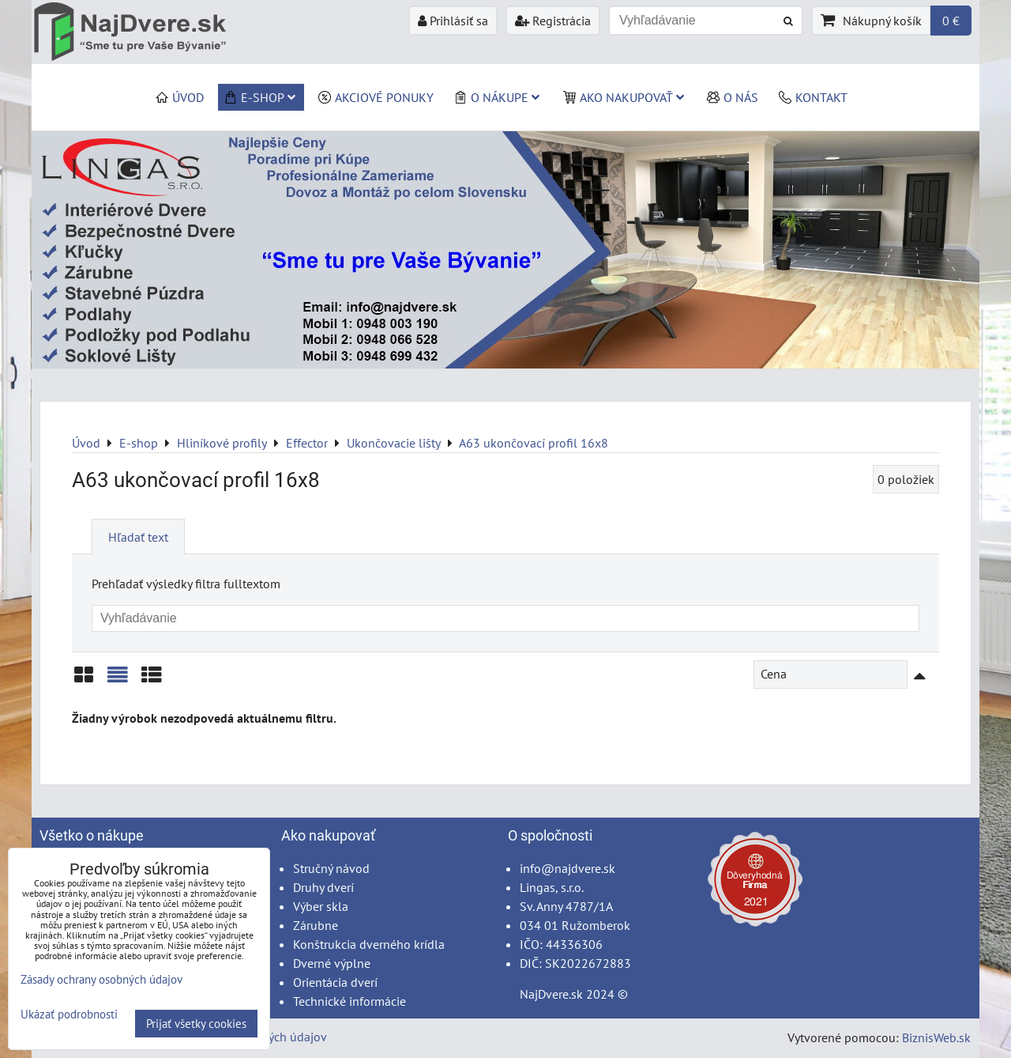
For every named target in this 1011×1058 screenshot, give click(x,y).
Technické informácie (349, 1001)
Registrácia (553, 20)
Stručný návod (331, 868)
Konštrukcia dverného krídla (369, 944)
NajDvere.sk (551, 994)
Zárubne (315, 925)
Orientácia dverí (335, 982)
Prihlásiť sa (453, 20)
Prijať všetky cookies (196, 1023)
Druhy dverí (323, 887)
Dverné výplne (331, 963)
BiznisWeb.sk (936, 1037)
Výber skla (320, 906)
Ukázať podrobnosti (69, 1015)
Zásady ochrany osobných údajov (101, 979)
